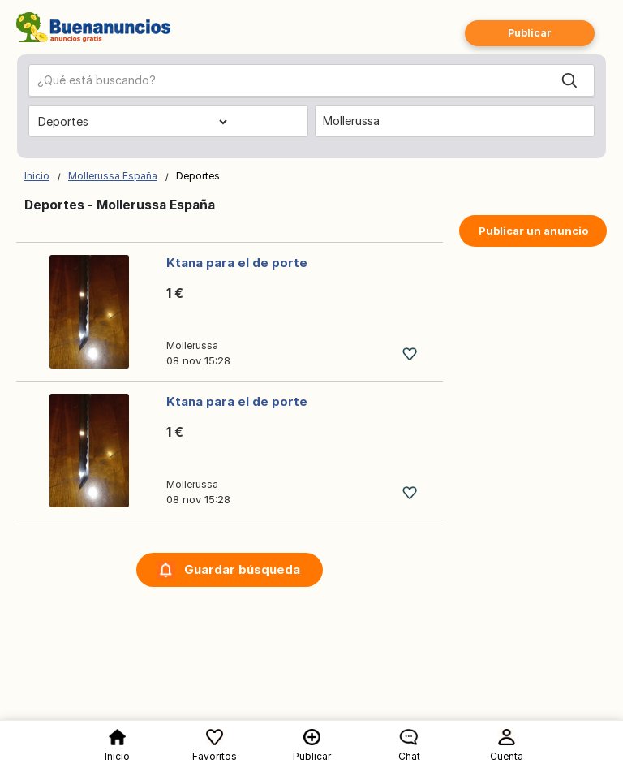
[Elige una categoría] (132, 122)
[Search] (569, 80)
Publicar (530, 33)
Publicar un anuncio (533, 230)
